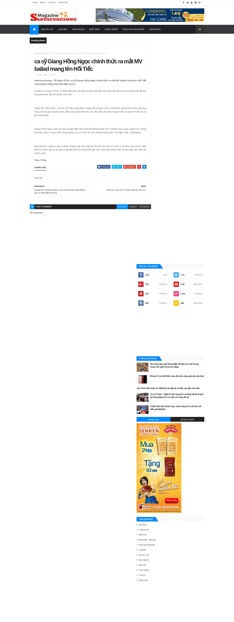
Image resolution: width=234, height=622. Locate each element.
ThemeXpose (44, 618)
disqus (126, 211)
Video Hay (156, 367)
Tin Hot (155, 362)
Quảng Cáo (163, 206)
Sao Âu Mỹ (47, 29)
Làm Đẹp (62, 29)
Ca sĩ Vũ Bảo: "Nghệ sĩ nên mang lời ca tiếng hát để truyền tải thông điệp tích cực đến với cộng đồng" (183, 183)
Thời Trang (157, 356)
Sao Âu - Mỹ (157, 341)
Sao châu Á (157, 346)
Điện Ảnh (94, 29)
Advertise (63, 2)
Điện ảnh (156, 321)
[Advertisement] (177, 115)
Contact (52, 2)
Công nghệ (157, 316)
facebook (138, 211)
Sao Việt (44, 53)
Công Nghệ (111, 29)
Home (35, 2)
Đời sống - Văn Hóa (161, 326)
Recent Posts (191, 206)
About (43, 2)
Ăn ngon (156, 311)
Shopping (155, 29)
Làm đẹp (155, 336)
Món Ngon (78, 29)
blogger (115, 211)
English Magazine (133, 29)
